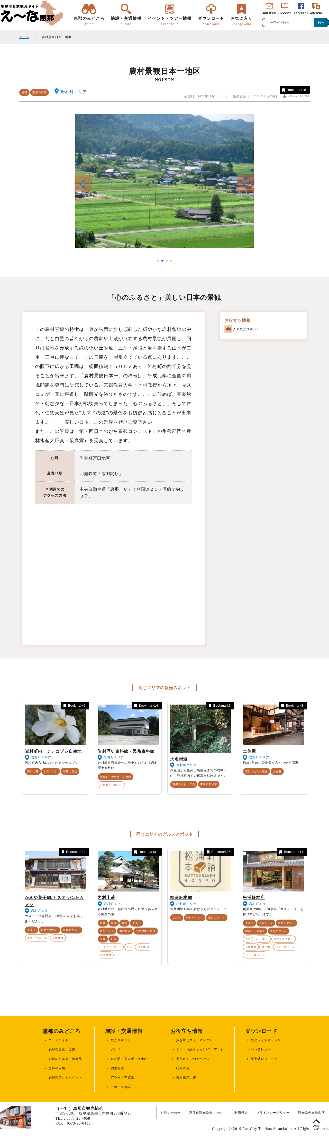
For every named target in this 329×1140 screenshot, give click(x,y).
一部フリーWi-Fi (111, 947)
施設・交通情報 (126, 21)
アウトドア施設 (122, 1077)
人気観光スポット (111, 784)
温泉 (103, 939)
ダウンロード (211, 21)
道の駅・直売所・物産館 (129, 1059)
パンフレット (261, 1049)
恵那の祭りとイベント (65, 1077)
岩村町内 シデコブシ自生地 (53, 751)
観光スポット (121, 1040)
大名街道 (179, 759)
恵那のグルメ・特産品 (65, 1059)
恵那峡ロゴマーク (264, 1059)
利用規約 (241, 1113)
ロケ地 (266, 947)
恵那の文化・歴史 (183, 784)
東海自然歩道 (208, 784)
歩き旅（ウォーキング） (194, 1040)
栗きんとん (266, 923)
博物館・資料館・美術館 (115, 776)
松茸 (103, 923)
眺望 (24, 92)
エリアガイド (59, 1040)
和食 (113, 923)
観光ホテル (107, 931)
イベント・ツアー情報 (169, 21)
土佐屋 (249, 751)
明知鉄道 (182, 1068)
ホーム (24, 37)
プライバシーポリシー (273, 1113)
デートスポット (255, 955)
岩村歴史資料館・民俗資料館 (126, 751)
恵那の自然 (39, 92)
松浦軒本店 (254, 897)
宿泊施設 (125, 931)
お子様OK (143, 947)
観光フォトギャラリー (267, 1040)
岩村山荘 (106, 897)
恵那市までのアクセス (192, 1059)
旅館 (124, 923)
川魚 (113, 939)
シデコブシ (51, 771)
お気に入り (241, 21)
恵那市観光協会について (207, 1113)
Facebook (301, 13)
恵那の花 (33, 771)
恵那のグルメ (71, 930)
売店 (129, 947)
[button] (245, 183)
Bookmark (293, 90)
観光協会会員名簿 (311, 1113)
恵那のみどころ (89, 21)
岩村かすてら (49, 930)
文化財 (277, 771)
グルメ (31, 930)
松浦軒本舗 (181, 897)
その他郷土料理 (146, 931)
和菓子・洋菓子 (255, 931)
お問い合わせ (171, 1113)
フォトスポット (285, 947)
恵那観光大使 (186, 1077)
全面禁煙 (57, 938)
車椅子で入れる (37, 938)
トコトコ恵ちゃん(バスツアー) (199, 1049)
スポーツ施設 (121, 1087)
